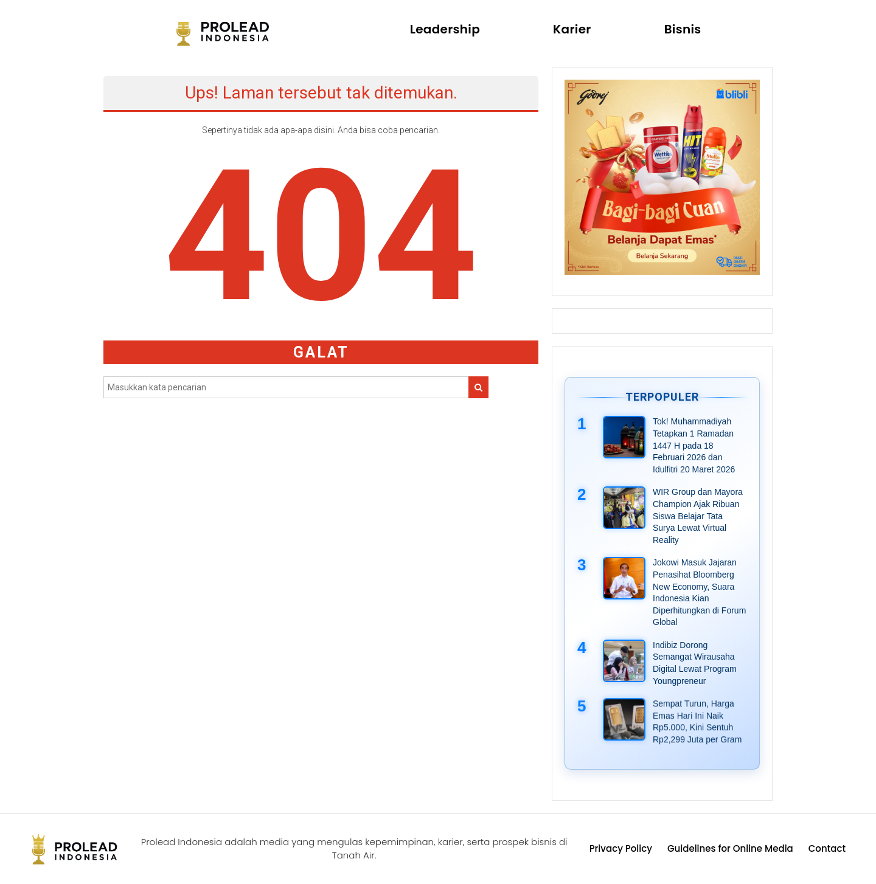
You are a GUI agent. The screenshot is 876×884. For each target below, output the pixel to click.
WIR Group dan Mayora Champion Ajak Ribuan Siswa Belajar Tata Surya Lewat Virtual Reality (698, 515)
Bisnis (682, 29)
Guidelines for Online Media (730, 848)
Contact (827, 848)
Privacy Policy (620, 848)
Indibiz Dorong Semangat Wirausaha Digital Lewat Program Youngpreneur (695, 663)
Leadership (445, 29)
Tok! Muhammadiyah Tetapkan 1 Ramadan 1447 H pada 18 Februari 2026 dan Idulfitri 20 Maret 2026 (694, 445)
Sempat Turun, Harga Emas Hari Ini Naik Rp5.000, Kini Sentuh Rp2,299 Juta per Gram (697, 722)
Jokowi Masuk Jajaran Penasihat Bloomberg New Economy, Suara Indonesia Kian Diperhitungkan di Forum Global (699, 592)
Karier (572, 29)
